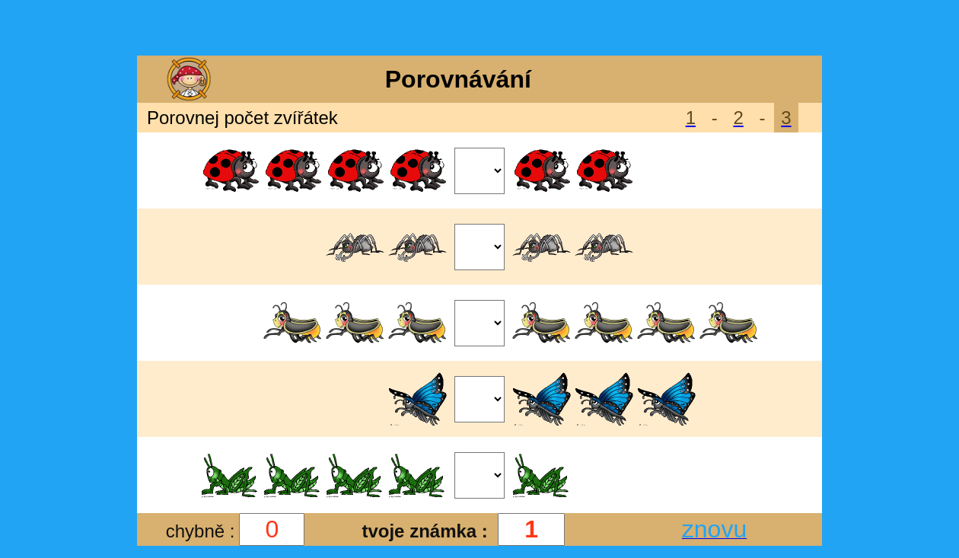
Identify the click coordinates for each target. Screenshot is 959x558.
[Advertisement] (479, 29)
